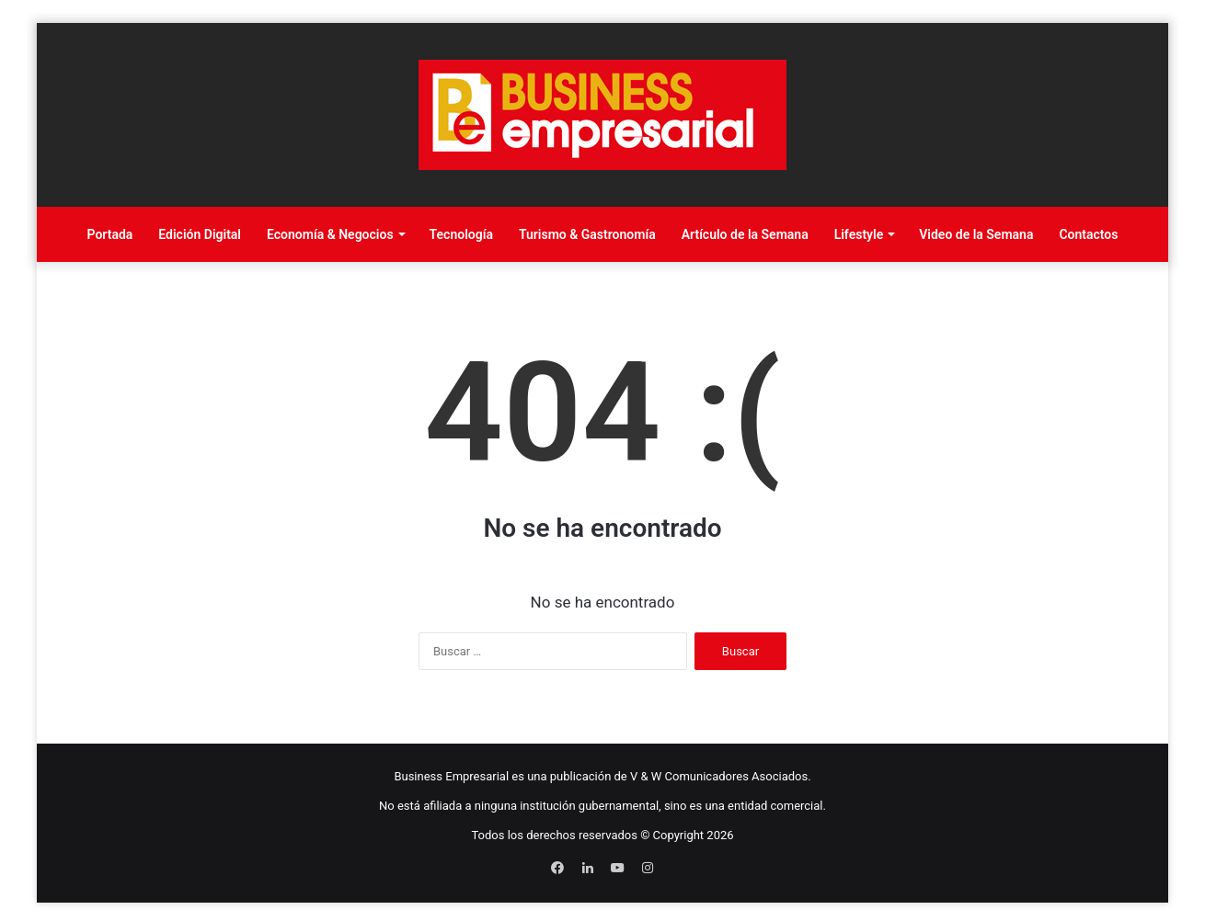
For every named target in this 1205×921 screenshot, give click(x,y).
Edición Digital (199, 234)
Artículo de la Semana (745, 234)
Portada (110, 234)
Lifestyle (859, 234)
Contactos (1088, 234)
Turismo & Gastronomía (587, 234)
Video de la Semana (976, 234)
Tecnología (461, 234)
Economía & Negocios (330, 234)
